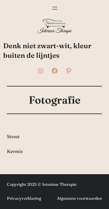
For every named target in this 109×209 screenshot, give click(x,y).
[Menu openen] (54, 8)
